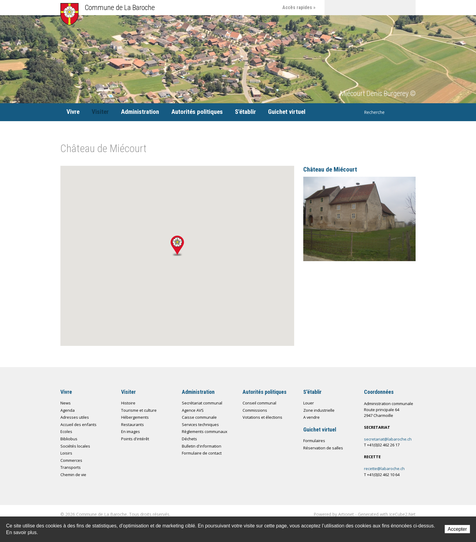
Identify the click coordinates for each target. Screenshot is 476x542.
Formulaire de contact (202, 453)
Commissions (255, 410)
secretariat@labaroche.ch (388, 439)
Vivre (73, 111)
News (65, 403)
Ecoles (66, 431)
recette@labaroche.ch (384, 468)
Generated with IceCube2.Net (387, 514)
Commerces (71, 460)
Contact (347, 7)
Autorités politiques (197, 111)
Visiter (100, 111)
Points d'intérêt (135, 438)
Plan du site (362, 7)
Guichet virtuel (286, 111)
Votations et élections (262, 417)
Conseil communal (259, 403)
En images (130, 431)
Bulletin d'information (201, 446)
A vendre (311, 417)
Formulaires (314, 440)
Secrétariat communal (202, 403)
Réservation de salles (323, 448)
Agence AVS (193, 410)
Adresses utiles (74, 417)
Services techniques (200, 424)
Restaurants (132, 424)
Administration (140, 111)
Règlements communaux (204, 431)
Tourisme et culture (139, 410)
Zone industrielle (319, 410)
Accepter (457, 529)
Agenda (67, 410)
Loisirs (66, 453)
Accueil (332, 7)
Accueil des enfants (78, 424)
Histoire (128, 403)
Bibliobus (68, 438)
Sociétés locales (75, 446)
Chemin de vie (377, 7)
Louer (308, 403)
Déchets (189, 438)
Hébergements (135, 417)
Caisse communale (199, 417)
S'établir (245, 111)
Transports (70, 467)
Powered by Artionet (334, 514)
